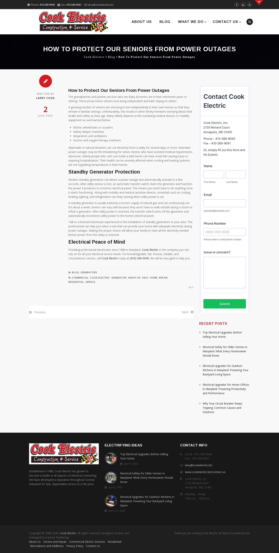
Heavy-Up (134, 277)
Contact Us (225, 22)
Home (154, 277)
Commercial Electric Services (87, 541)
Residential (114, 541)
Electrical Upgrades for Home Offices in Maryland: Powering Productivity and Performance (226, 389)
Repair (163, 277)
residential (76, 282)
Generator (119, 277)
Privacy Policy (74, 546)
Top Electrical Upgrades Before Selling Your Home (222, 335)
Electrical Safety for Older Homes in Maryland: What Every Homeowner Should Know (225, 351)
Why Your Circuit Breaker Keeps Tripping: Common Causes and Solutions (222, 408)
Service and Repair (54, 541)
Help (145, 277)
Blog (164, 22)
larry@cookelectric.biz (101, 4)
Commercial (80, 277)
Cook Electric (150, 250)
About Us (142, 22)
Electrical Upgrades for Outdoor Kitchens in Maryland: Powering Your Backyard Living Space (225, 370)
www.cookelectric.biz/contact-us (205, 472)
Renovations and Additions (47, 546)
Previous (40, 312)
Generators (89, 272)
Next (185, 312)
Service (90, 282)
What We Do (190, 22)
